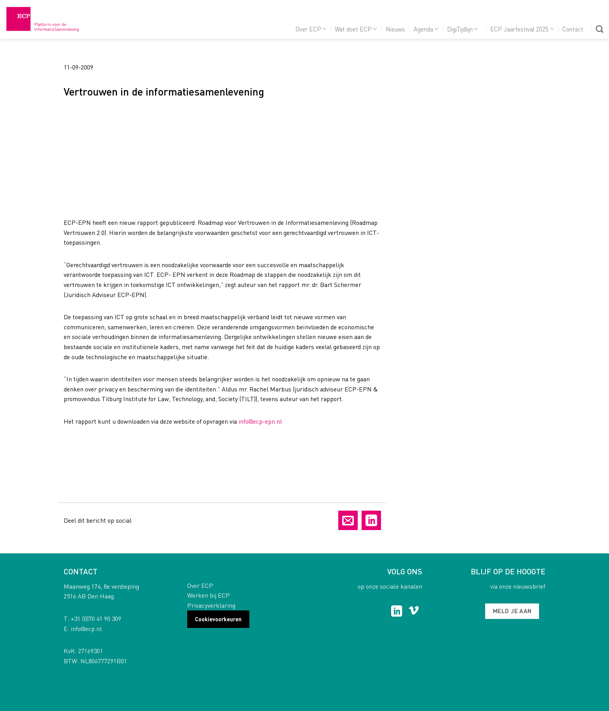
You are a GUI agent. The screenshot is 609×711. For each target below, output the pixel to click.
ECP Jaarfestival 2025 (521, 29)
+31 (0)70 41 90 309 (96, 618)
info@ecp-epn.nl (260, 421)
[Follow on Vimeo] (413, 612)
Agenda (426, 29)
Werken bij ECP (208, 595)
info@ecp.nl (86, 628)
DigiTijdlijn (462, 29)
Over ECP (311, 29)
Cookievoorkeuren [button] (218, 618)
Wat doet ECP (356, 29)
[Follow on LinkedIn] (396, 612)
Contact (572, 29)
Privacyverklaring (211, 605)
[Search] (599, 29)
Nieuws (395, 29)
